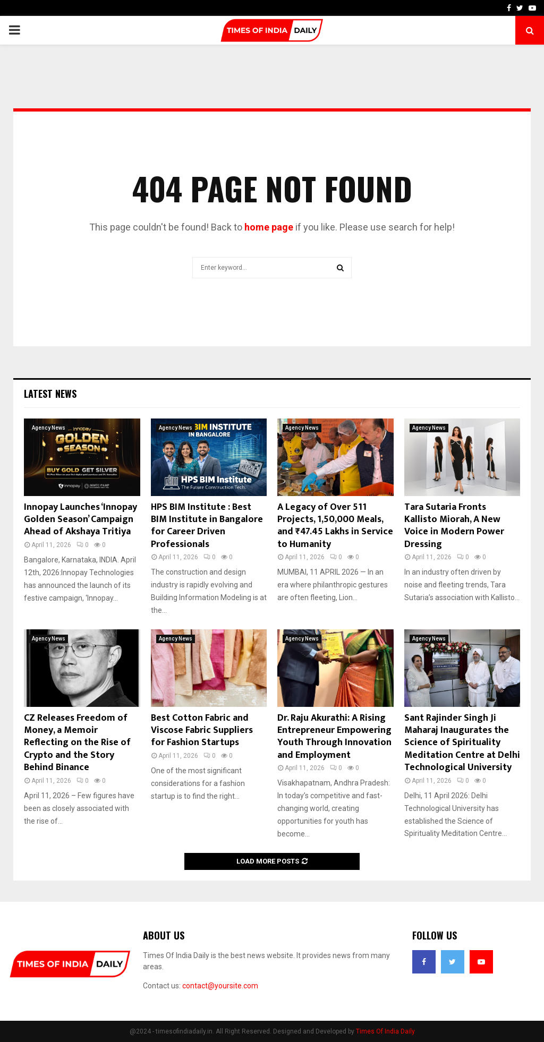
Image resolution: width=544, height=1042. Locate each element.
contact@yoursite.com (220, 985)
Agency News (48, 428)
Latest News (50, 393)
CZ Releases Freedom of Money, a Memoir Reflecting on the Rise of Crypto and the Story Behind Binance (77, 743)
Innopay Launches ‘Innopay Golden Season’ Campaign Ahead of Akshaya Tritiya (80, 519)
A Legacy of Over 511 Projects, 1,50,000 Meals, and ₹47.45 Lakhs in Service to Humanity (335, 525)
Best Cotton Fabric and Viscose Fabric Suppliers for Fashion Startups (202, 730)
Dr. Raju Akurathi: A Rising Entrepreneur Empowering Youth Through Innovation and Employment (334, 736)
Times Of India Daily (385, 1031)
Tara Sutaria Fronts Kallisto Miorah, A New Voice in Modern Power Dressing (454, 525)
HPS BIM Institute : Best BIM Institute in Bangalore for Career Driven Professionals (207, 525)
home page (268, 227)
